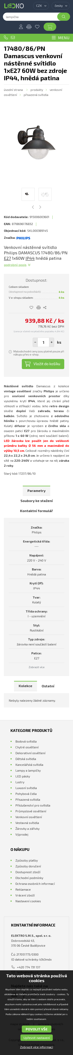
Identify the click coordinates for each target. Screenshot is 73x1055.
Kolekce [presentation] (25, 686)
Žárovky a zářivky (27, 828)
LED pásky (22, 776)
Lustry (19, 782)
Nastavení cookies (28, 901)
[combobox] (41, 6)
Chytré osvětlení (27, 747)
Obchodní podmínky (29, 878)
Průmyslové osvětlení (30, 811)
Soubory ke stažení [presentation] (36, 501)
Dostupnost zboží (27, 872)
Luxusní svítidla (26, 788)
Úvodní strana (13, 89)
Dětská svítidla (25, 759)
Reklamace (23, 889)
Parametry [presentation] (36, 490)
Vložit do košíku (46, 363)
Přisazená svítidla (36, 95)
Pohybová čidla (26, 793)
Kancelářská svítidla (29, 764)
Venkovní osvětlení (28, 817)
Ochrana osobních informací (35, 883)
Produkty (36, 89)
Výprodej (21, 834)
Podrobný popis (15, 265)
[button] (51, 342)
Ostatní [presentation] (48, 686)
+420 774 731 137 (5, 37)
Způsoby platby (26, 860)
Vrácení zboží (25, 895)
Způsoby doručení (28, 866)
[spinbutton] (43, 342)
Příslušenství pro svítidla (32, 805)
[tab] (36, 491)
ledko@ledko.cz (12, 37)
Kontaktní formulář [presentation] (36, 511)
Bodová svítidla (26, 741)
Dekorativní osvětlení (30, 753)
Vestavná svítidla (27, 823)
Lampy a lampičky (28, 770)
